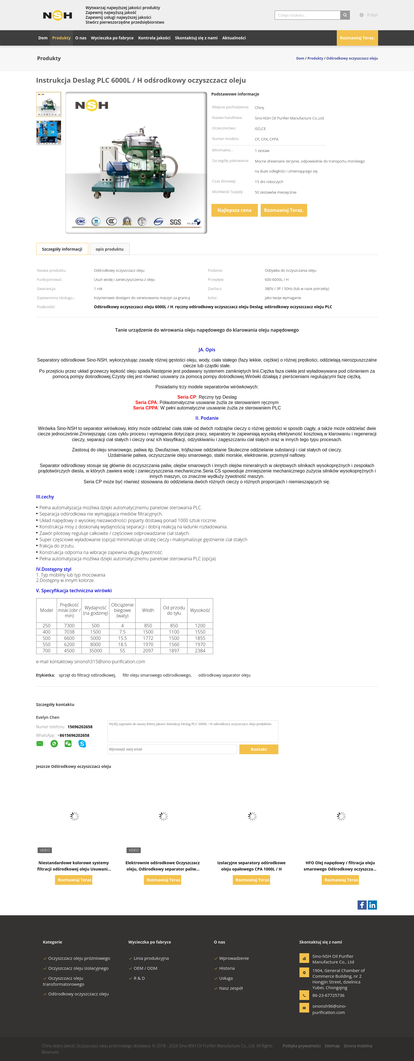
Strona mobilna (358, 1045)
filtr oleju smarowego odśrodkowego (157, 675)
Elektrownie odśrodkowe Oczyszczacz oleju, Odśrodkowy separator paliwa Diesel (162, 869)
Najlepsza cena (234, 210)
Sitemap (332, 1045)
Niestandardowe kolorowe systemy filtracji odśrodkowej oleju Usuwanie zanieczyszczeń (73, 869)
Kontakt (259, 749)
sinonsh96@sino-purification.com (329, 1009)
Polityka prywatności (302, 1045)
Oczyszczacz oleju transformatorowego (63, 981)
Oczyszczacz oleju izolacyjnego (76, 968)
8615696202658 (74, 735)
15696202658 (80, 726)
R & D (137, 978)
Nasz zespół (228, 988)
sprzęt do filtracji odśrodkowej (87, 675)
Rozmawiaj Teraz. (357, 37)
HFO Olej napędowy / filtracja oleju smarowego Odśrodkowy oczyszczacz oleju (340, 869)
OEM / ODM (143, 968)
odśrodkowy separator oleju (224, 675)
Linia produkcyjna (149, 958)
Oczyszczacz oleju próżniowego (76, 958)
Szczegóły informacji (62, 249)
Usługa (223, 978)
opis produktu (110, 249)
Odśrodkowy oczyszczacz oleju (76, 994)
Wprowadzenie (231, 958)
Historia (224, 968)
